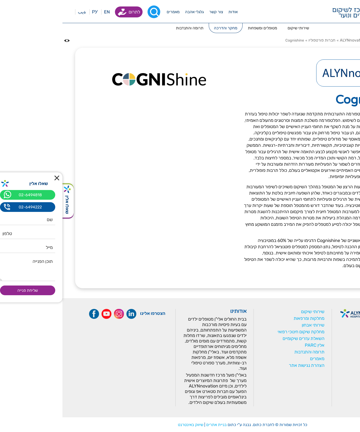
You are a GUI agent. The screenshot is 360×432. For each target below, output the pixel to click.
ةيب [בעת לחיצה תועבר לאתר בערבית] (19, 12)
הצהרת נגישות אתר (244, 365)
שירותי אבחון (250, 325)
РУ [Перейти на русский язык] (32, 12)
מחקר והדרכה (319, 40)
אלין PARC (252, 345)
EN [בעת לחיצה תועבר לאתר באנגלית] (45, 12)
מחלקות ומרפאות (246, 318)
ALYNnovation (290, 40)
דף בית (341, 40)
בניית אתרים (154, 424)
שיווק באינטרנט (128, 424)
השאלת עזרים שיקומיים (241, 338)
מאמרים (255, 358)
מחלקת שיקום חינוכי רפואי (238, 332)
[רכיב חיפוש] (91, 11)
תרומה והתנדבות (247, 352)
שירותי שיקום (250, 311)
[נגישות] (4, 40)
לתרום (72, 12)
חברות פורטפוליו (259, 40)
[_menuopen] (170, 12)
